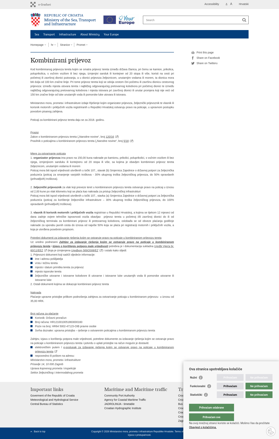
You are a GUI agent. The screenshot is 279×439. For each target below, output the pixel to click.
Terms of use (181, 431)
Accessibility (212, 4)
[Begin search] (244, 20)
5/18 (126, 140)
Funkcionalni (197, 393)
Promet (81, 44)
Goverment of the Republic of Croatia (52, 395)
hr (52, 44)
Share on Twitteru (204, 63)
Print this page (202, 52)
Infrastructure (67, 34)
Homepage (37, 44)
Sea (37, 34)
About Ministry (90, 34)
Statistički (196, 402)
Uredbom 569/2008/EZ (84, 250)
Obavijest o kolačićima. (203, 427)
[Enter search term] (192, 20)
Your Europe (111, 34)
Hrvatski (244, 4)
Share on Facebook (205, 58)
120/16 (110, 136)
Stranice (65, 44)
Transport (49, 34)
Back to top (39, 431)
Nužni (193, 385)
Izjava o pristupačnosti (139, 435)
